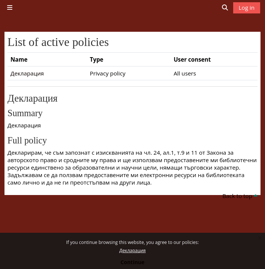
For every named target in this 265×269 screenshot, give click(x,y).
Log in (247, 7)
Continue (132, 262)
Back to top (240, 196)
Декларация (132, 250)
